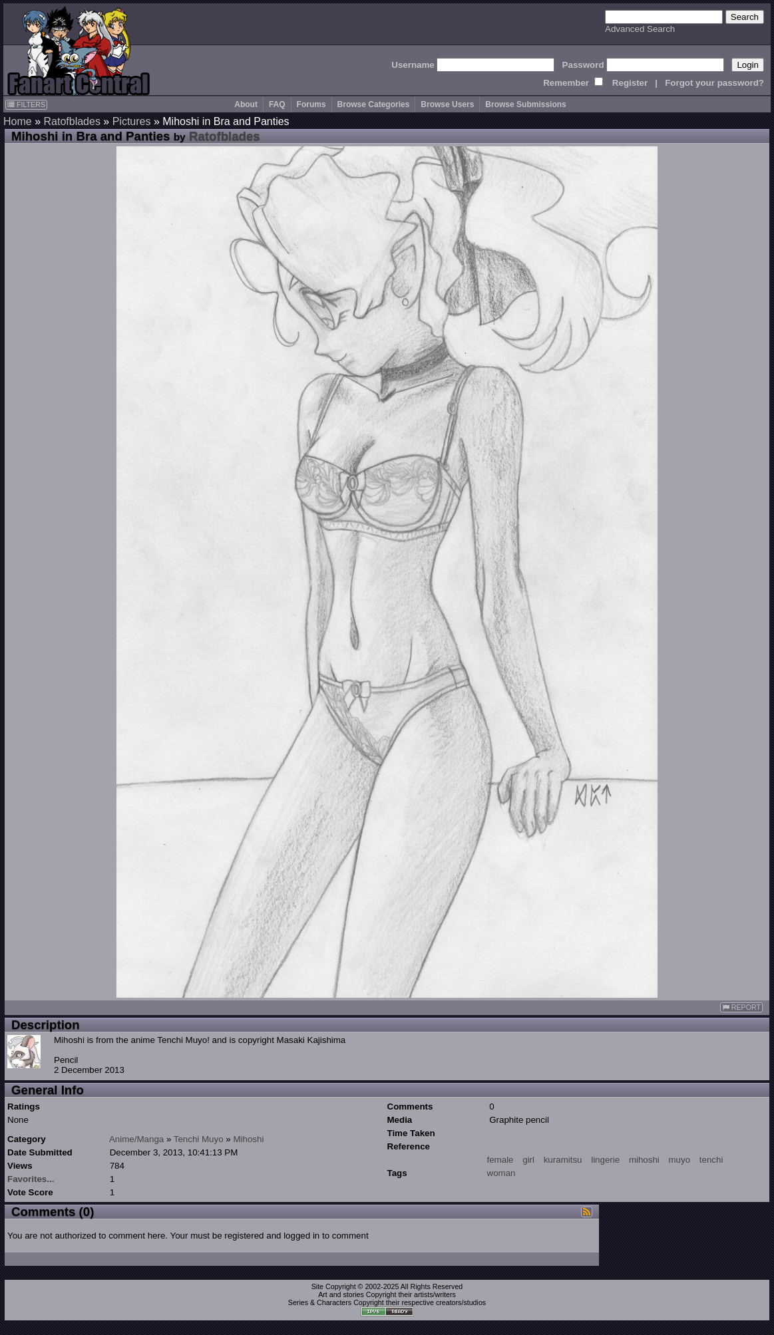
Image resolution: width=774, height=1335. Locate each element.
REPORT (741, 1007)
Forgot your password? (714, 83)
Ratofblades (71, 121)
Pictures (131, 121)
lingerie (605, 1160)
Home (17, 121)
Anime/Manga (136, 1139)
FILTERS (26, 104)
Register (630, 83)
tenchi (711, 1160)
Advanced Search (640, 29)
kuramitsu (563, 1160)
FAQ (277, 104)
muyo (680, 1160)
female (500, 1160)
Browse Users (447, 104)
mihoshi (644, 1160)
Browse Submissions (525, 104)
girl (528, 1160)
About (246, 104)
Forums (311, 104)
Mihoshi (248, 1139)
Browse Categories (373, 104)
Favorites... (30, 1179)
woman (501, 1173)
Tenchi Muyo (199, 1139)
